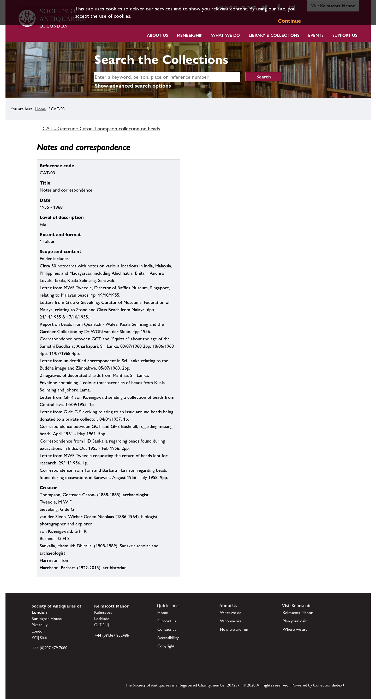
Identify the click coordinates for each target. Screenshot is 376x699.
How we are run (234, 629)
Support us (166, 620)
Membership (189, 35)
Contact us (166, 629)
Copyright (166, 645)
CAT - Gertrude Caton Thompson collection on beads (101, 128)
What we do (225, 35)
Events (316, 35)
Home (40, 108)
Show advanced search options (133, 86)
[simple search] (167, 77)
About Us (157, 35)
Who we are (231, 620)
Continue (289, 21)
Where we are (295, 629)
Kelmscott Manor (298, 612)
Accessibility (168, 637)
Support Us (344, 35)
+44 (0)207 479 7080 (49, 647)
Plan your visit (295, 620)
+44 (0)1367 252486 (112, 635)
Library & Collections (274, 35)
